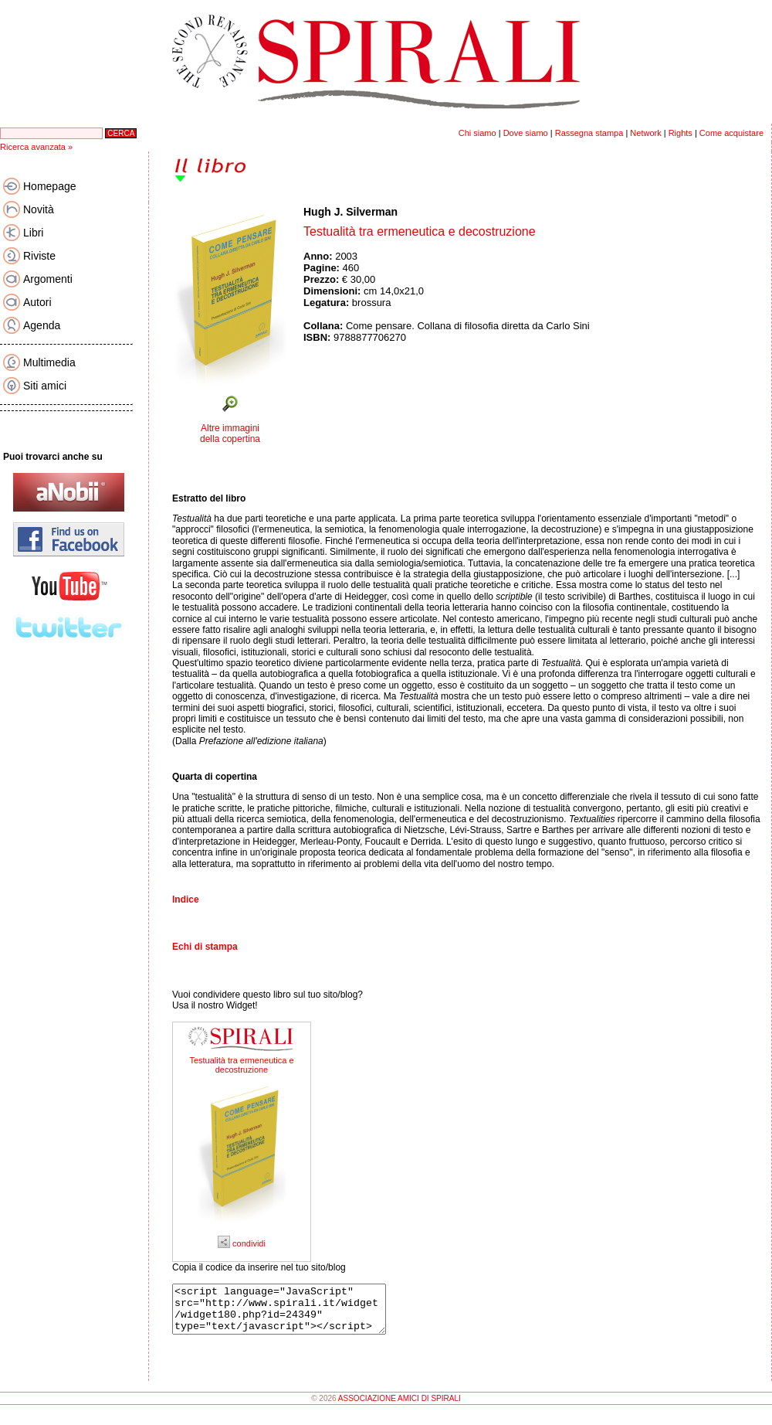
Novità (38, 209)
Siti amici (44, 385)
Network (645, 133)
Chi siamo (477, 133)
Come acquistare (731, 133)
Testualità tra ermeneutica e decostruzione (241, 1065)
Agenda (41, 325)
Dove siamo (525, 133)
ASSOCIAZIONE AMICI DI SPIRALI (399, 1407)
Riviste (39, 256)
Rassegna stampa (589, 133)
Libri (33, 232)
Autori (37, 302)
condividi (242, 1243)
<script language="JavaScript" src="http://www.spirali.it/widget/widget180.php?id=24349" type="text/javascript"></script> (291, 1314)
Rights (680, 133)
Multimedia (49, 362)
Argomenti (48, 279)
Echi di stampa (205, 946)
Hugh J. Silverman (350, 212)
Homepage (49, 186)
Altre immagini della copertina (230, 433)
